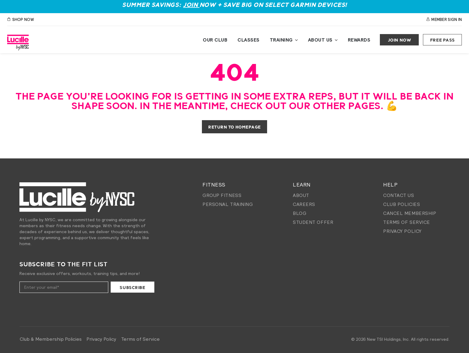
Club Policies (401, 204)
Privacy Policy (402, 231)
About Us (320, 39)
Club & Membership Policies (51, 339)
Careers (304, 204)
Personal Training (227, 204)
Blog (299, 213)
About (301, 195)
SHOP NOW (20, 19)
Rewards (359, 39)
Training (281, 39)
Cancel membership (409, 213)
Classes (248, 39)
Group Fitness (221, 195)
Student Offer (313, 222)
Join (191, 5)
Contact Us (398, 195)
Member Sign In (444, 19)
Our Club (215, 39)
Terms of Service (406, 222)
